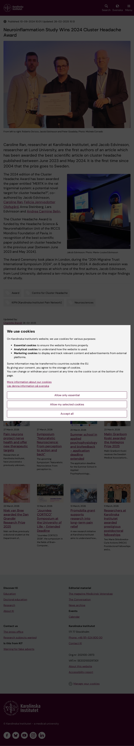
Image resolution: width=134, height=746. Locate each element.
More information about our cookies (29, 382)
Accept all (67, 414)
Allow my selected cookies (67, 404)
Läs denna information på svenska (28, 386)
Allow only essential (67, 395)
